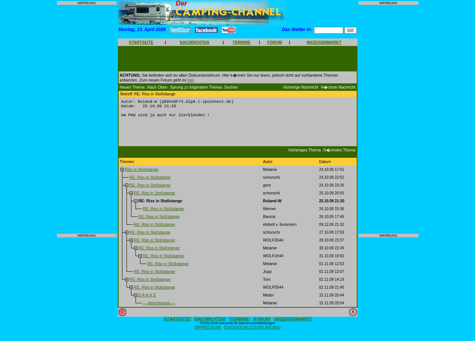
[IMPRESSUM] (207, 330)
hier (191, 80)
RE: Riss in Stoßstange (149, 180)
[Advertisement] (87, 119)
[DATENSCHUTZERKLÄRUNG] (252, 330)
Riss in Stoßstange (141, 172)
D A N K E (147, 298)
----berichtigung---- (159, 306)
